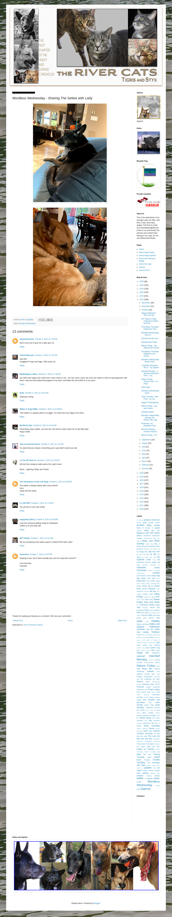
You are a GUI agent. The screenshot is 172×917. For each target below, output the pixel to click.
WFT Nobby (25, 538)
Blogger (97, 903)
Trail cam (147, 754)
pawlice (139, 677)
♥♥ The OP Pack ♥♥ (28, 460)
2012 (142, 502)
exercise (140, 591)
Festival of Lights (149, 597)
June (144, 450)
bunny (155, 549)
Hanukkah (141, 629)
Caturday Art (155, 565)
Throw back (141, 744)
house (139, 635)
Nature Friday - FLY (149, 435)
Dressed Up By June (149, 338)
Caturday (145, 565)
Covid (149, 576)
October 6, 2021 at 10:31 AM (36, 393)
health (157, 629)
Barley (157, 533)
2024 (142, 289)
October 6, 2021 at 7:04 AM (46, 339)
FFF (158, 596)
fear (154, 591)
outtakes (150, 671)
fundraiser (140, 610)
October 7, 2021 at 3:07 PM (41, 554)
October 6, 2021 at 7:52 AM (46, 355)
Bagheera (141, 533)
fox (138, 605)
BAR (151, 533)
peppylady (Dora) (27, 519)
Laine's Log (141, 648)
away (146, 530)
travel (157, 757)
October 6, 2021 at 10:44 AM (45, 425)
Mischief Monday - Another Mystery (149, 430)
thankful (156, 731)
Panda (147, 674)
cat (158, 560)
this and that (146, 739)
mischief (141, 656)
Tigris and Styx (153, 746)
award (157, 528)
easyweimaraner (27, 339)
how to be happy (147, 635)
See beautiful (149, 700)
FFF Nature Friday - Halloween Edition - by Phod (150, 321)
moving (157, 660)
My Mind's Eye (26, 425)
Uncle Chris (156, 765)
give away (152, 612)
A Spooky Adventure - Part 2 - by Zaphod (150, 366)
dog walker (151, 581)
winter (157, 778)
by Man (139, 554)
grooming (156, 615)
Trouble (147, 760)
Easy (139, 589)
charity (157, 568)
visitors (145, 770)
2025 (142, 285)
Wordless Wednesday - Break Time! (150, 360)
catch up (156, 562)
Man (147, 653)
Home (70, 620)
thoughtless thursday (152, 741)
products (156, 687)
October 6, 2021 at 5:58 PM (60, 482)
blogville (152, 546)
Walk (138, 773)
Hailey (156, 621)
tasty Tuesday (152, 725)
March (144, 461)
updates (148, 767)
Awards (142, 267)
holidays (156, 632)
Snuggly (153, 715)
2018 (142, 480)
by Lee (156, 551)
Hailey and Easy (143, 624)
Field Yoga (145, 387)
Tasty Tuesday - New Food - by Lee (149, 398)
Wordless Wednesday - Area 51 (150, 334)
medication (156, 653)
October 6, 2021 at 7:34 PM (42, 503)
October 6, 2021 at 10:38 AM (50, 409)
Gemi (139, 612)
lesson (143, 650)
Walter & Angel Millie (29, 409)
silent (138, 713)
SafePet (157, 697)
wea (158, 773)
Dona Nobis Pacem (143, 583)
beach (139, 536)
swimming (146, 723)
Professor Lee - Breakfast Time (148, 424)
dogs (158, 581)
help (138, 632)
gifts (146, 612)
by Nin (146, 554)
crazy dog (156, 576)
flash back (149, 599)
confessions (141, 573)
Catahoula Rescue (144, 562)
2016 (142, 487)
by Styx (153, 554)
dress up (146, 586)
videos (139, 770)
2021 (142, 299)
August (145, 443)
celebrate (141, 567)
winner (150, 778)
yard (138, 789)
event (158, 589)
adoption (147, 520)
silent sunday (147, 713)
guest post (141, 618)
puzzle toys (145, 692)
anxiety (157, 525)
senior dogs (149, 705)
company (157, 570)
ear (152, 586)
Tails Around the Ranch (30, 444)
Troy (148, 763)
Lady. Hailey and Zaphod (148, 645)
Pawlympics (148, 677)
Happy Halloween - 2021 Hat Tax (149, 314)
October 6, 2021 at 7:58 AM (49, 374)
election (145, 589)
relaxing (146, 695)
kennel (153, 642)
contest (156, 573)
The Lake (152, 736)
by (159, 549)
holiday (146, 632)
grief (150, 615)
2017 (142, 484)
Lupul (158, 650)
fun (158, 607)
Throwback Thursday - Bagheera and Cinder (150, 353)
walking (145, 773)
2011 (142, 505)
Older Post (122, 620)
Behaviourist (148, 538)
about (141, 520)
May (144, 454)
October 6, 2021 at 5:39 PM (48, 460)
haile (147, 621)
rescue (146, 697)
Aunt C (140, 528)
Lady (158, 642)
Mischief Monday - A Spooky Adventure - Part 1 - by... (150, 373)
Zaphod (145, 788)
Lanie (147, 648)
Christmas (142, 570)
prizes (148, 687)
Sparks (142, 718)
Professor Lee (142, 689)
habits (140, 621)
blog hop (145, 546)
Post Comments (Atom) (33, 625)
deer (158, 578)
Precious (140, 687)
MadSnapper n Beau (28, 374)
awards (139, 530)
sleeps (157, 713)
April (144, 458)
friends (152, 607)
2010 (142, 509)
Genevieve (24, 554)
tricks (139, 760)
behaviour (147, 536)
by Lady (148, 552)
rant (158, 692)
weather (140, 776)
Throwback (150, 744)
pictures (146, 684)
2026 (142, 281)
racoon (153, 692)
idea (147, 640)
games (152, 610)
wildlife (140, 778)
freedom (145, 607)
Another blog (144, 525)
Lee (138, 650)
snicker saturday (143, 715)
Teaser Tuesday (142, 728)
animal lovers (154, 522)
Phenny (140, 682)
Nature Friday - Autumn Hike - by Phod (149, 381)
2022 (142, 296)
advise (139, 522)
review (151, 697)
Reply (22, 347)
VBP (154, 768)
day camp (141, 578)
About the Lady (145, 264)
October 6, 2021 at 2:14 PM (52, 444)
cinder (150, 570)
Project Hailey (154, 689)
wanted (152, 773)
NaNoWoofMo (148, 662)
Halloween (154, 626)
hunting (151, 637)
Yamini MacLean (27, 355)
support (139, 723)
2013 (142, 498)
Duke (22, 393)
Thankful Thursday (144, 733)
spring (148, 718)
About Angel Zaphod (147, 255)
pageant (140, 674)
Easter (157, 586)
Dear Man (151, 578)
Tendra (151, 728)
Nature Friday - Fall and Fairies (149, 407)
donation (154, 583)
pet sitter (156, 679)
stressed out (142, 720)
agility (145, 522)
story (158, 718)
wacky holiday (154, 770)
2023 (142, 292)
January (145, 468)
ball (147, 533)
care (154, 560)
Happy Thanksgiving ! (150, 402)
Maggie (140, 653)
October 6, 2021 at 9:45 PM (47, 519)
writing (157, 785)
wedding (149, 776)
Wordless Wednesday (27, 323)
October (145, 310)
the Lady (144, 736)
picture (139, 684)
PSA (138, 692)
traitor (149, 757)
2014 (142, 494)
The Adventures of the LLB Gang (34, 482)
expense (146, 591)
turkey (148, 765)
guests (151, 618)
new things (142, 669)
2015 (142, 491)
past (158, 674)
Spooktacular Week (149, 342)
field (142, 599)
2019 (142, 477)
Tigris (143, 746)
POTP (157, 684)
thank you (147, 731)
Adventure (155, 520)
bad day (155, 530)
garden (157, 610)
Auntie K (149, 528)
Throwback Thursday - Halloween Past (150, 328)
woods (139, 782)
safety (139, 700)
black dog (149, 544)
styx (150, 720)
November (146, 306)
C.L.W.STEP (25, 503)
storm (154, 718)
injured (145, 642)
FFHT (139, 599)
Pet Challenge (146, 679)
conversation (141, 576)
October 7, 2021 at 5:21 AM (42, 538)
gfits (143, 612)
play (152, 684)
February (146, 465)
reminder (140, 697)
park (153, 674)
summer (157, 720)
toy (159, 752)
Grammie (144, 615)
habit (158, 618)
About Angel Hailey (146, 252)
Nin (150, 668)
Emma (152, 588)
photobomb (156, 682)
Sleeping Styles (147, 412)
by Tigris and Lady (149, 557)
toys (139, 754)
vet (158, 768)
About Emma (144, 270)
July (144, 447)
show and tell (151, 710)
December (146, 303)
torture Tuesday (150, 752)
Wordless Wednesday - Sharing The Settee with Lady (150, 417)
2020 (142, 473)
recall (138, 695)
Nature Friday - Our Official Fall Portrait (150, 347)
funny (147, 610)
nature (157, 662)
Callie (148, 560)
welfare (157, 776)
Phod (148, 682)
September (146, 440)
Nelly (158, 666)
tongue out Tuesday (145, 749)
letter (148, 650)
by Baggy (140, 552)
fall (151, 591)
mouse (151, 660)
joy (149, 642)
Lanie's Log (155, 648)
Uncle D (140, 768)
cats (138, 565)
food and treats (152, 602)
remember (156, 695)
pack (158, 671)
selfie (150, 702)
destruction (141, 581)
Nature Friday (146, 665)
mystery (140, 662)
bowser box (148, 549)
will (145, 778)
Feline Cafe (148, 594)
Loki (152, 650)
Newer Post (18, 620)
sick (158, 710)
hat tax (150, 629)
